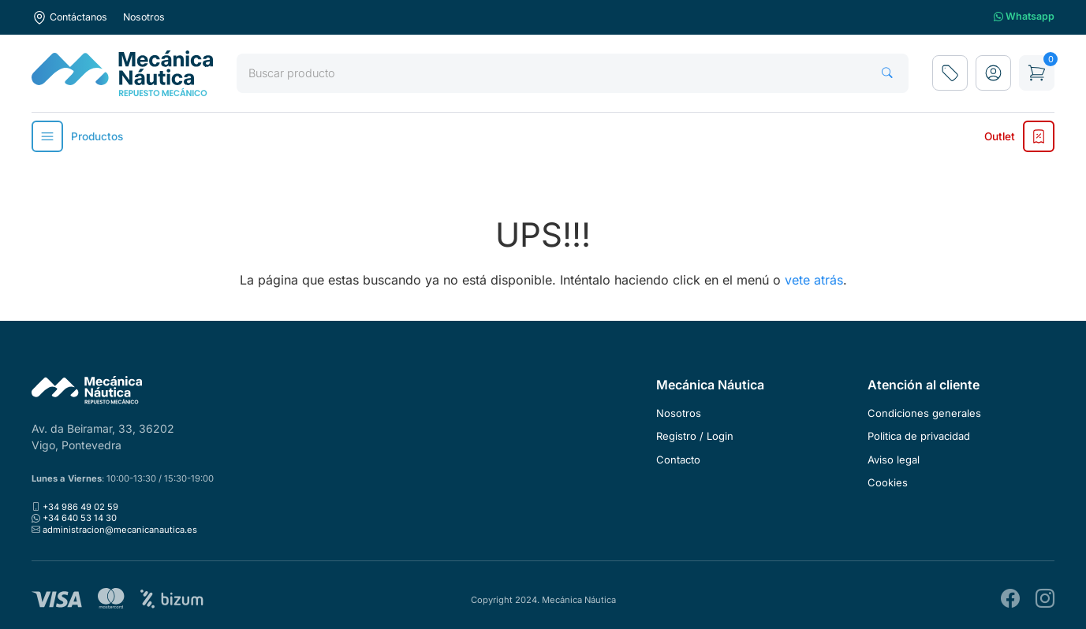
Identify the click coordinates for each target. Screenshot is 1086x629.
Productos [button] (77, 136)
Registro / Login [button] (694, 436)
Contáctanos (69, 17)
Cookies (888, 482)
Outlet (1019, 136)
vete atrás (814, 280)
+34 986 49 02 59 (80, 506)
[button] (993, 73)
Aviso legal (894, 459)
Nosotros (144, 17)
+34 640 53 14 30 (80, 517)
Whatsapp (1024, 16)
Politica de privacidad (919, 436)
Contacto (678, 459)
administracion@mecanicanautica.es (120, 529)
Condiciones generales (924, 413)
